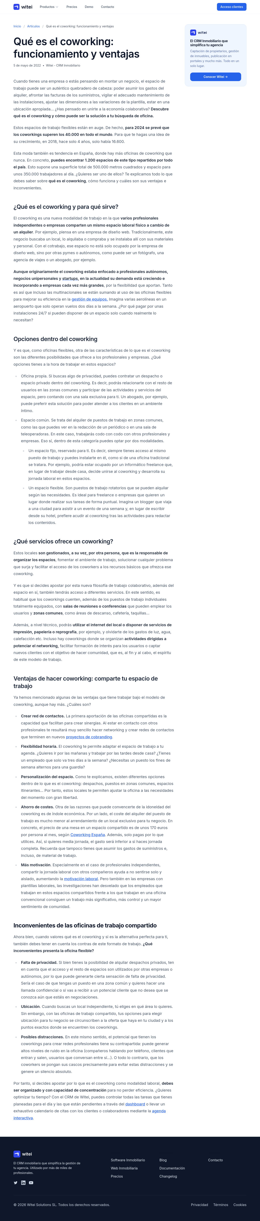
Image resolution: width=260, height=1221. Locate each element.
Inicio (17, 26)
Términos (220, 1205)
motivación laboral (81, 879)
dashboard (135, 1104)
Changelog (168, 1176)
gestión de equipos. (90, 299)
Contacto (107, 7)
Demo (89, 7)
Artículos (33, 26)
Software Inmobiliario (128, 1160)
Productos (49, 7)
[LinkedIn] (23, 1183)
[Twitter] (15, 1183)
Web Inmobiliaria (124, 1168)
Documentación (172, 1168)
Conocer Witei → (215, 77)
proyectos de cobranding (89, 737)
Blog (163, 1160)
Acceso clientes (231, 7)
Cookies (240, 1205)
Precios (71, 7)
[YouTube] (31, 1183)
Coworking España (87, 834)
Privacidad (199, 1205)
